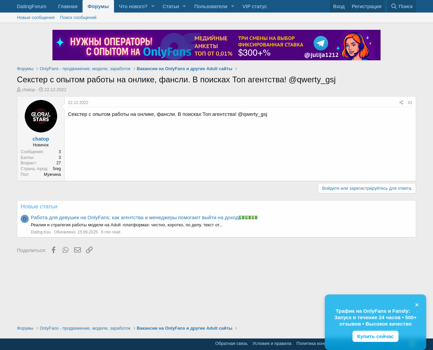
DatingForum (31, 6)
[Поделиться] (401, 103)
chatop (28, 89)
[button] (152, 6)
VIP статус (255, 6)
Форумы (98, 6)
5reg (57, 168)
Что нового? (133, 6)
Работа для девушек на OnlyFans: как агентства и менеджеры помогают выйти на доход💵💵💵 (144, 217)
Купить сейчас (375, 336)
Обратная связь (231, 343)
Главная (67, 6)
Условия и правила (272, 343)
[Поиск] (401, 6)
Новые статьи (39, 206)
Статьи (170, 6)
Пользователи (210, 6)
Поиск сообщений (78, 17)
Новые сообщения (36, 17)
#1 (410, 102)
